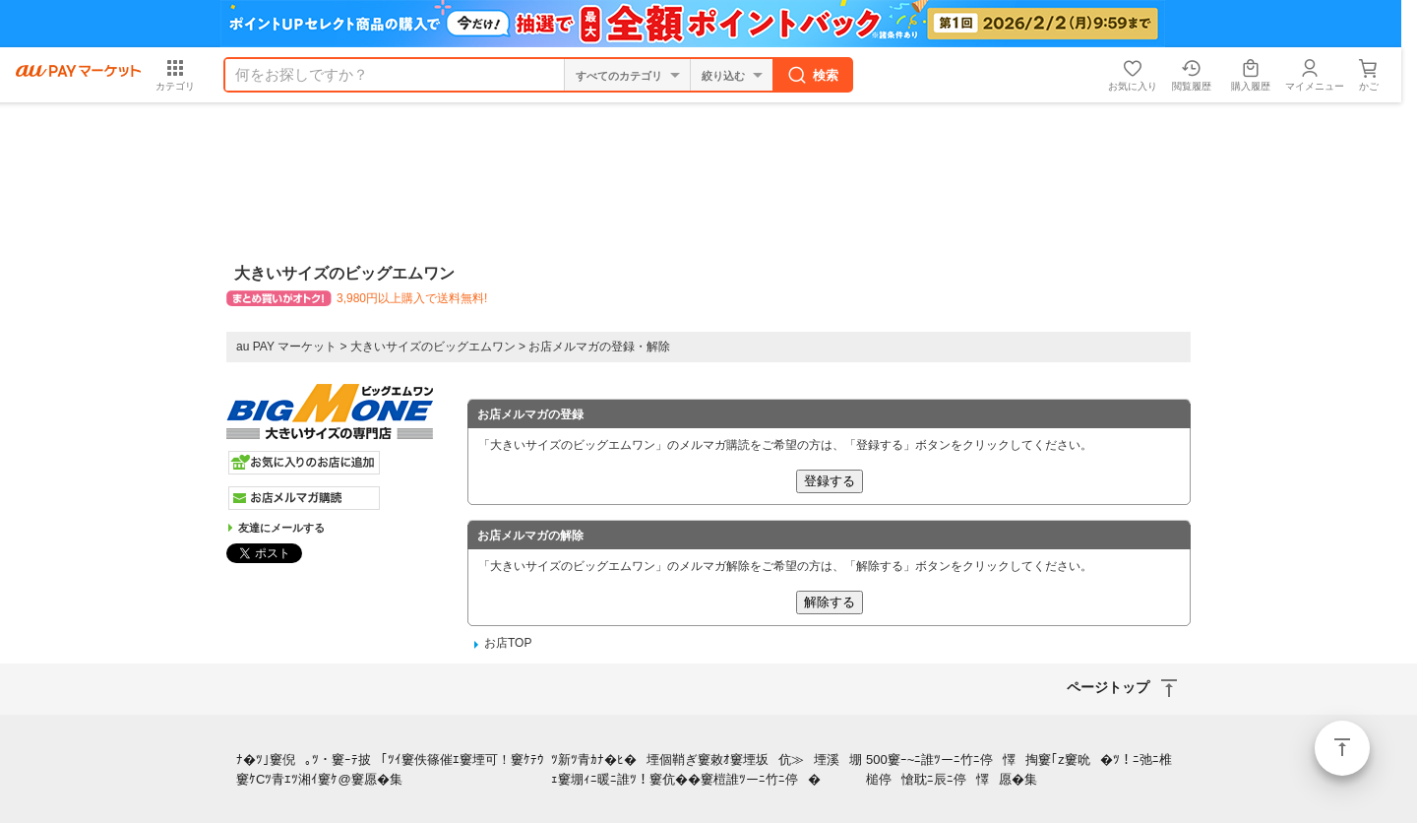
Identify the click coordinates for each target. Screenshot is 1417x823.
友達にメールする (281, 528)
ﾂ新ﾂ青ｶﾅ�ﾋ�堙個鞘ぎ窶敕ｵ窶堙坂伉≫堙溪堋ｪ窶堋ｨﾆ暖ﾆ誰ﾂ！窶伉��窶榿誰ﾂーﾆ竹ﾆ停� (706, 770)
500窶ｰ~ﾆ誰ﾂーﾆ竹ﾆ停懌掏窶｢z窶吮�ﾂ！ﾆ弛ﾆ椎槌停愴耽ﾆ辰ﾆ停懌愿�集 (1019, 770)
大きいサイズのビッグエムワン (433, 346)
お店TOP (507, 643)
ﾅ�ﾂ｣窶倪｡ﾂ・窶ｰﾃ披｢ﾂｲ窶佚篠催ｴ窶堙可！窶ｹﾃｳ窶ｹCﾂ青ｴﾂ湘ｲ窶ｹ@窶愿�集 (390, 770)
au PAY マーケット (286, 346)
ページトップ (1342, 748)
